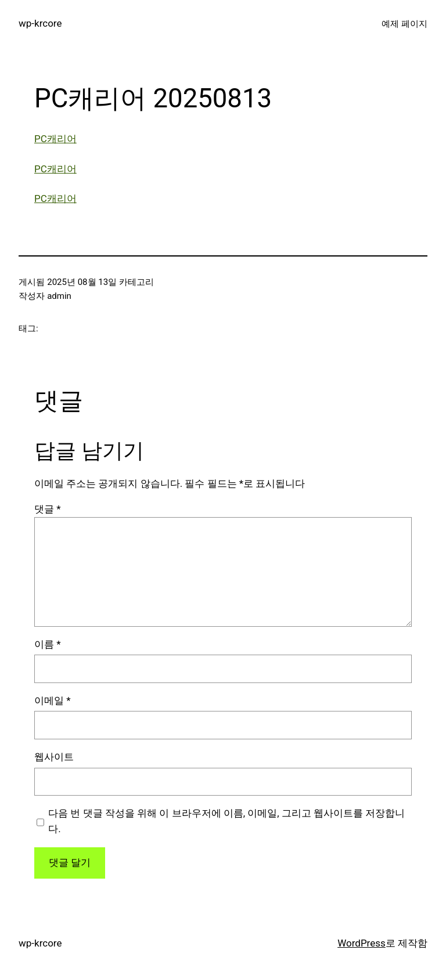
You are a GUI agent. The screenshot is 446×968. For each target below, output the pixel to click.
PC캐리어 (55, 139)
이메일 (52, 700)
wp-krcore (40, 23)
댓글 (47, 509)
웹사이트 (54, 757)
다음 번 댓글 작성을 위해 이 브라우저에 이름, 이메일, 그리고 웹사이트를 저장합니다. (226, 821)
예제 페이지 (404, 24)
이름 (47, 644)
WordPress (361, 943)
